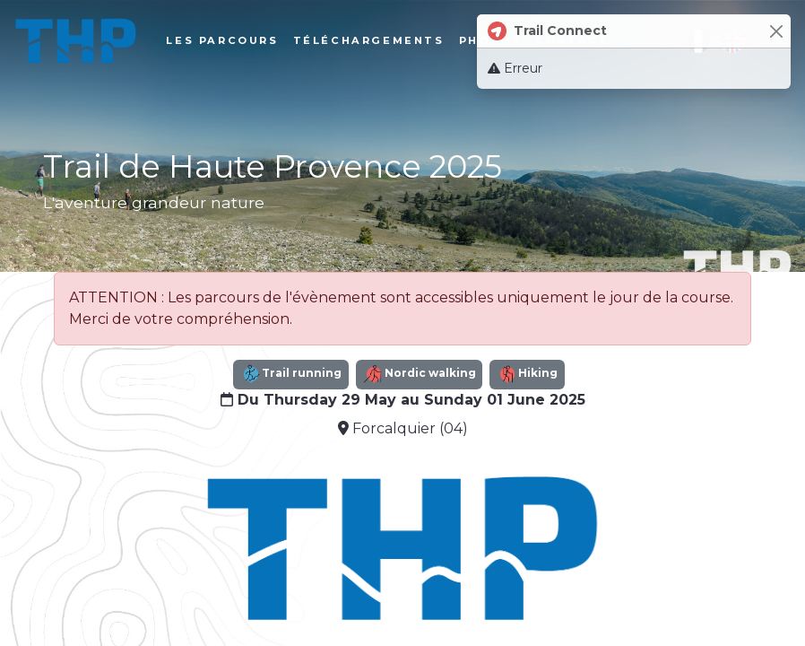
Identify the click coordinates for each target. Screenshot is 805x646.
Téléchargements (374, 41)
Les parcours (228, 41)
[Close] (775, 31)
